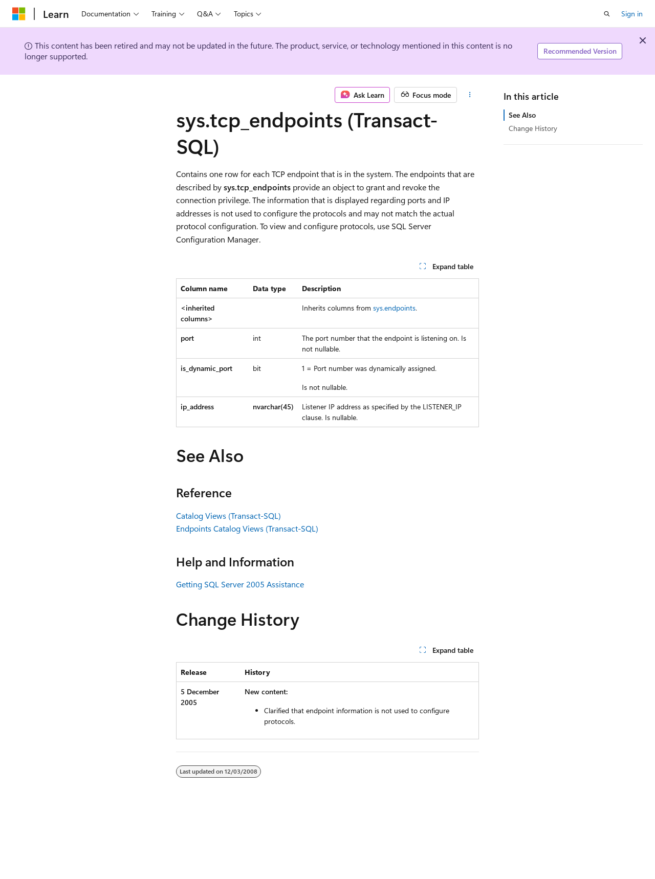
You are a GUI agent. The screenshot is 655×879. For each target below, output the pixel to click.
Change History (533, 128)
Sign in (632, 13)
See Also (522, 115)
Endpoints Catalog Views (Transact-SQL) (247, 528)
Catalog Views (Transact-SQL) (228, 515)
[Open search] (607, 14)
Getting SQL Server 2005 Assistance (240, 584)
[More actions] (470, 95)
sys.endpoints (394, 308)
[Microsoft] (19, 13)
